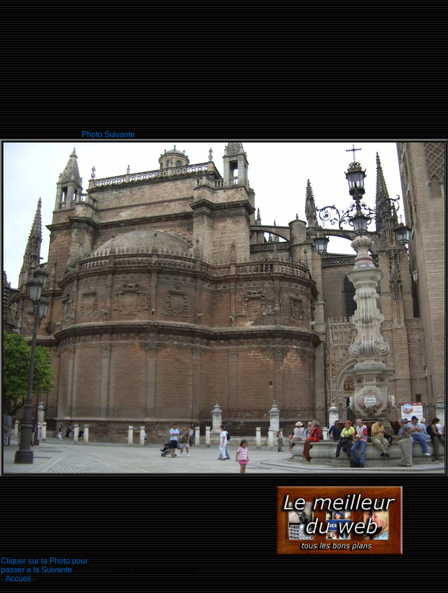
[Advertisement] (251, 68)
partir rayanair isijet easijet (155, 570)
